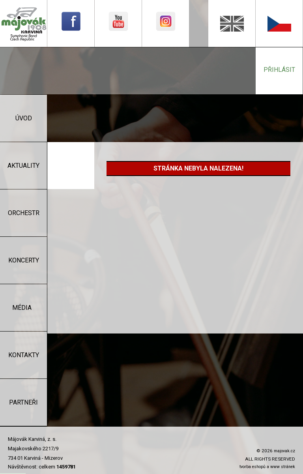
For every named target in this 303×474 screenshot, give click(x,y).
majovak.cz (284, 450)
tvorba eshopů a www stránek (267, 466)
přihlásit (279, 69)
